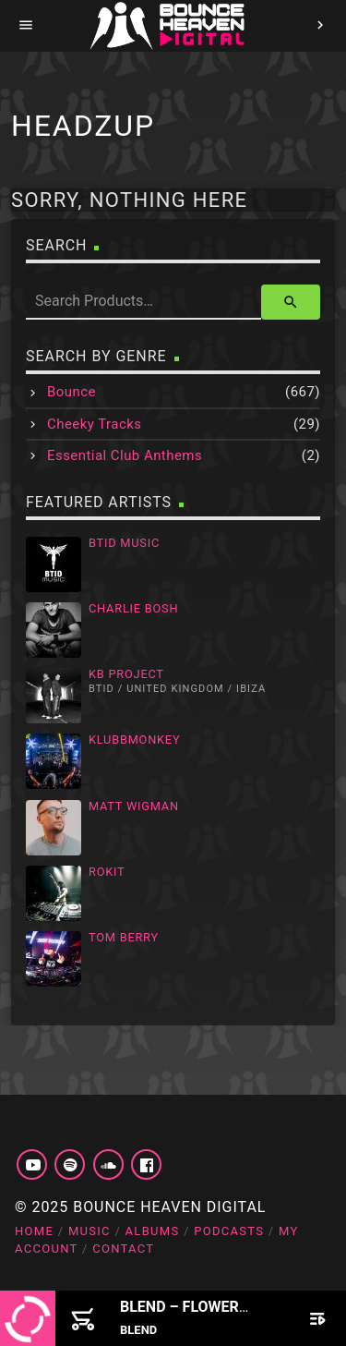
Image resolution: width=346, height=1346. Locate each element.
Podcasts (229, 1231)
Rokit (107, 872)
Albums (152, 1231)
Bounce (71, 391)
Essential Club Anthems (124, 455)
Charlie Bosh (133, 608)
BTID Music (124, 543)
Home (34, 1231)
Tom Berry (124, 937)
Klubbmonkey (134, 739)
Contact (123, 1248)
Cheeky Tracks (94, 424)
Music (89, 1231)
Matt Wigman (134, 806)
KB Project (126, 674)
